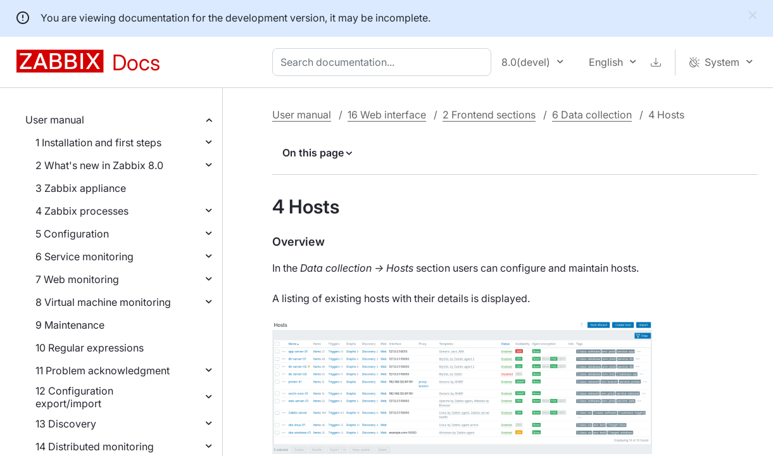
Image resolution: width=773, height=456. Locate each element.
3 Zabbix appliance (80, 188)
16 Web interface (387, 114)
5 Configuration (72, 233)
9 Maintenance (69, 325)
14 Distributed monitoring (94, 446)
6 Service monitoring (84, 256)
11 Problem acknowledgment (102, 370)
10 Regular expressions (89, 347)
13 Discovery (65, 423)
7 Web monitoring (77, 279)
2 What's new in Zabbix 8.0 (99, 165)
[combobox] (384, 62)
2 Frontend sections (489, 114)
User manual (54, 119)
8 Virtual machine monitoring (103, 302)
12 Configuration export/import (74, 397)
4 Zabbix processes (82, 211)
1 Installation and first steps (98, 142)
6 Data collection (592, 114)
